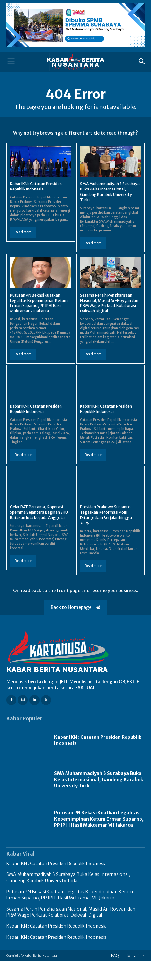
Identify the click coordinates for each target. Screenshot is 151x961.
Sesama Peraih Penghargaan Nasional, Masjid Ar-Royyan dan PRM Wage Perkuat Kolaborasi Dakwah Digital (109, 303)
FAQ (115, 955)
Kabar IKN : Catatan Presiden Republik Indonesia (36, 186)
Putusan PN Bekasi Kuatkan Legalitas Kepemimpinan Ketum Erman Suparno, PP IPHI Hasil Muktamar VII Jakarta (39, 303)
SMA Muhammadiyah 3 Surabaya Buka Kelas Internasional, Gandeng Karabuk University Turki (110, 191)
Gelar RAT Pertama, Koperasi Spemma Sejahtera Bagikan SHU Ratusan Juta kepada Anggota (39, 512)
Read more (23, 232)
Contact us (135, 955)
